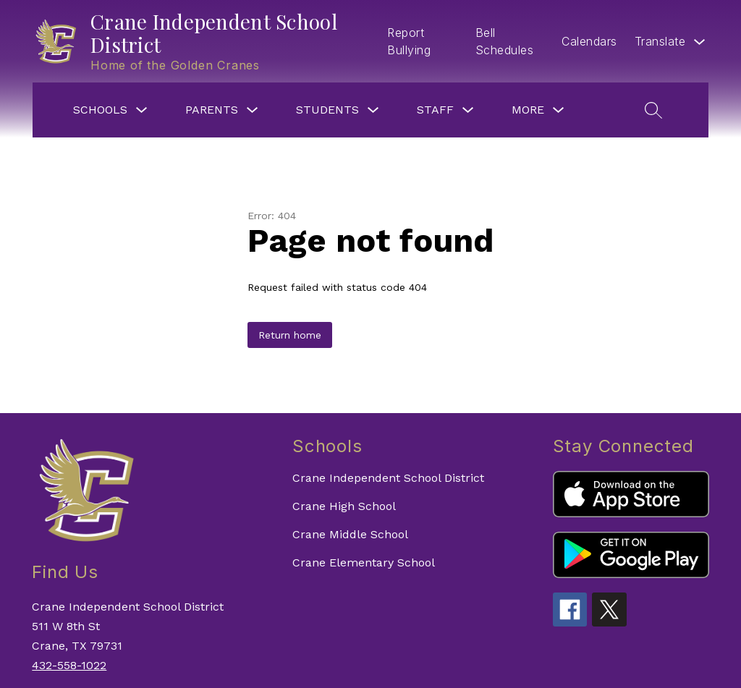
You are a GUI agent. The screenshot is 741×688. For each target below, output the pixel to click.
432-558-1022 (69, 665)
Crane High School (344, 506)
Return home (289, 335)
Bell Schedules (504, 41)
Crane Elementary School (363, 562)
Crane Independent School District (388, 478)
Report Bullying (409, 41)
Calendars (589, 41)
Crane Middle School (350, 534)
